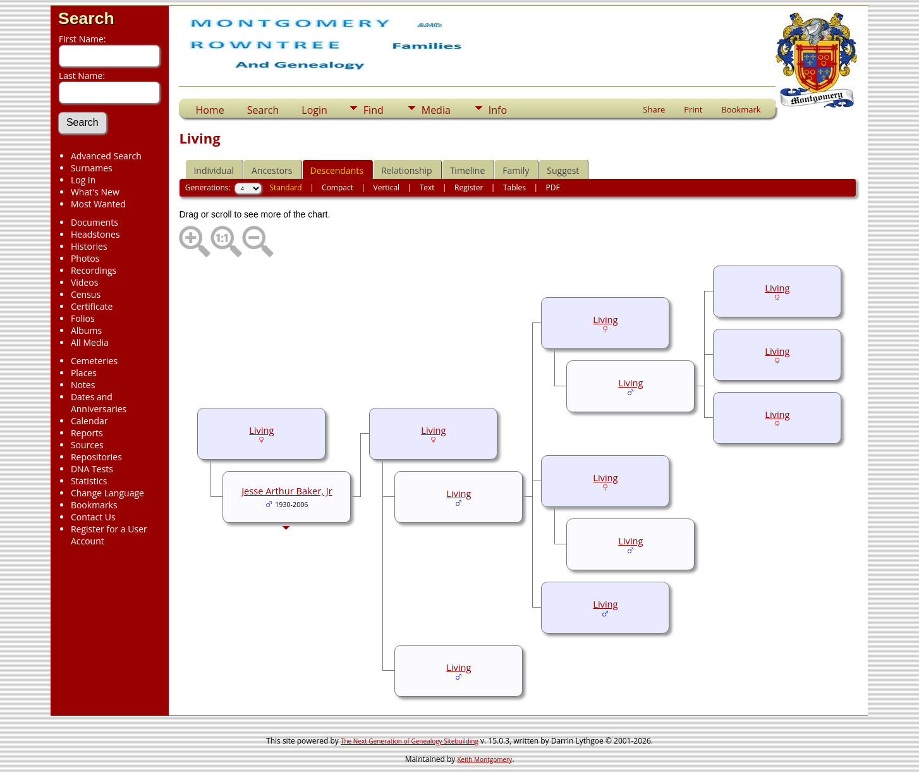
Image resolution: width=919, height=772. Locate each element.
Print (693, 109)
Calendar (89, 421)
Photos (85, 258)
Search (86, 18)
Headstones (95, 234)
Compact (337, 187)
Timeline (467, 170)
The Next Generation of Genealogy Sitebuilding (409, 741)
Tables (514, 187)
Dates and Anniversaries (98, 403)
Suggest (563, 170)
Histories (89, 246)
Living (777, 287)
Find (373, 110)
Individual (213, 170)
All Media (90, 342)
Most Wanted (98, 204)
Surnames (92, 168)
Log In (83, 180)
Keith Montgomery (485, 759)
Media (436, 110)
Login (314, 110)
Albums (86, 330)
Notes (83, 385)
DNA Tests (92, 469)
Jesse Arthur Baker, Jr (286, 490)
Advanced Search (106, 156)
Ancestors (272, 170)
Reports (87, 433)
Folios (83, 318)
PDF (553, 187)
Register (468, 187)
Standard (285, 187)
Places (84, 373)
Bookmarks (94, 505)
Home (209, 110)
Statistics (89, 481)
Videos (84, 282)
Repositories (96, 457)
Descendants (336, 170)
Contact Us (93, 517)
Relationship (406, 170)
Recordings (93, 270)
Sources (87, 445)
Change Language (107, 493)
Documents (94, 222)
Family (515, 170)
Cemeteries (94, 361)
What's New (95, 192)
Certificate (92, 306)
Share (654, 109)
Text (427, 187)
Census (85, 294)
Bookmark (740, 109)
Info (498, 110)
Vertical (387, 187)
